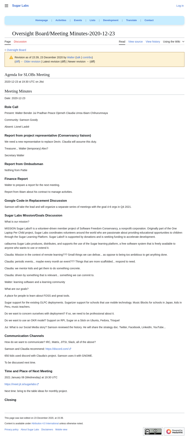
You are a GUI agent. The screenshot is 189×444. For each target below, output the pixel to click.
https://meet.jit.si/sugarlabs (20, 384)
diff (17, 61)
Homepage (41, 20)
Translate (131, 20)
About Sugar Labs (30, 429)
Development (110, 20)
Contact (149, 20)
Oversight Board (16, 49)
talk (78, 57)
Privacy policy (11, 429)
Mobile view (61, 429)
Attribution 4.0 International (45, 423)
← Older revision (30, 61)
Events (78, 20)
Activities (60, 20)
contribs (87, 57)
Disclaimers (47, 429)
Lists (92, 20)
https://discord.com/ (57, 348)
